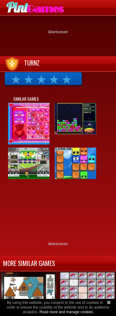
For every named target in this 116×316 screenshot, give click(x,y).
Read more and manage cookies (66, 312)
